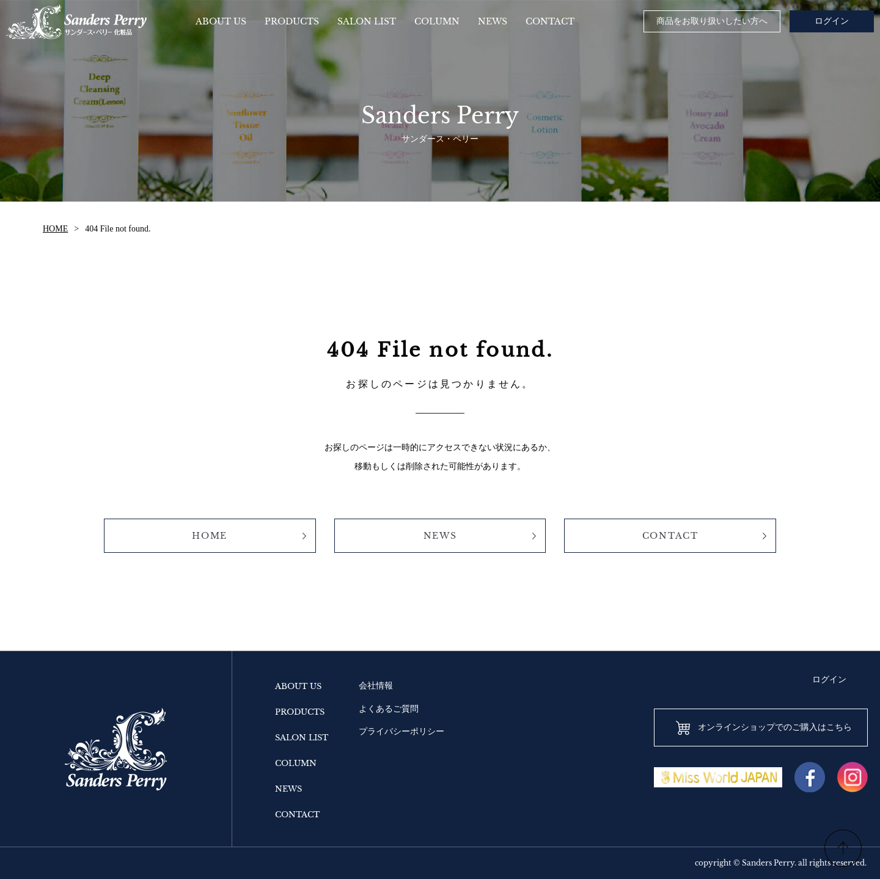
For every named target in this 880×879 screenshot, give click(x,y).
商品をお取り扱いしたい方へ (712, 21)
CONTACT (670, 535)
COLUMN (296, 763)
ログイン (832, 21)
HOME (55, 228)
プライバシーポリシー (401, 731)
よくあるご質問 (389, 708)
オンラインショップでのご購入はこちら (775, 727)
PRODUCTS (299, 712)
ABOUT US (298, 686)
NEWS (440, 535)
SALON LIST (301, 737)
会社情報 (376, 685)
